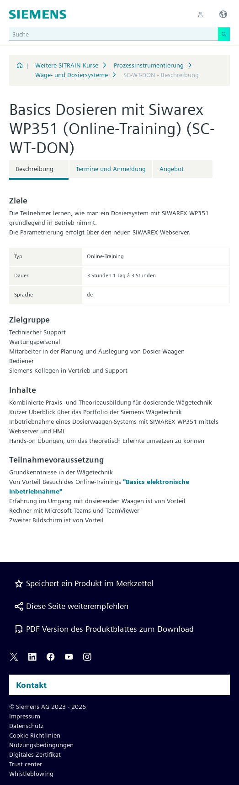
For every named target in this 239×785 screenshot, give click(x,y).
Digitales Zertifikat (35, 754)
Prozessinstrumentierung (149, 65)
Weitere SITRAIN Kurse (66, 65)
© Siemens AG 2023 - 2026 (47, 706)
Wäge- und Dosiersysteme (71, 74)
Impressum (24, 716)
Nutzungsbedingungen (41, 745)
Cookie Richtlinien (34, 735)
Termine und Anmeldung (111, 168)
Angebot (171, 168)
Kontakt (31, 685)
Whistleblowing (31, 773)
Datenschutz (26, 725)
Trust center (25, 764)
